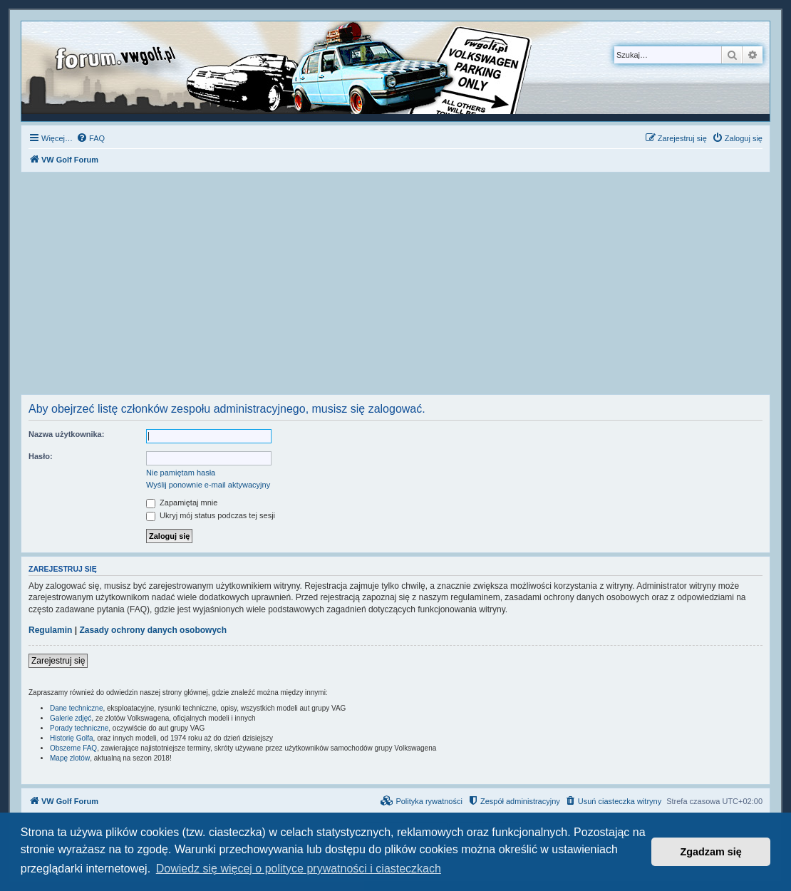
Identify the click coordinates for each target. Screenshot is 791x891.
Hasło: (41, 456)
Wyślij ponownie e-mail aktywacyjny (208, 484)
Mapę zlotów (70, 758)
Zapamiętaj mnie (181, 502)
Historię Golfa (71, 738)
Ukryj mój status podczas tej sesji (210, 515)
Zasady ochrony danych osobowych (153, 630)
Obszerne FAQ (73, 748)
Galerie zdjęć (70, 718)
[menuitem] (90, 138)
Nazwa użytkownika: (66, 434)
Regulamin (50, 630)
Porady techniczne (79, 728)
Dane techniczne (76, 708)
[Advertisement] (395, 287)
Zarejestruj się (58, 661)
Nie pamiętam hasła (180, 472)
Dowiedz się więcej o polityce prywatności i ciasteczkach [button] (298, 868)
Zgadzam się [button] (711, 851)
